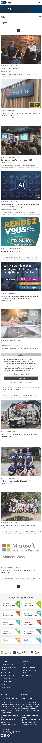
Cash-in (19, 118)
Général (10, 209)
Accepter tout (21, 378)
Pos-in (14, 118)
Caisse (3, 685)
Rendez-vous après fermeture (10, 251)
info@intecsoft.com (10, 724)
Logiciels (4, 661)
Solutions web (5, 688)
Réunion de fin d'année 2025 (10, 69)
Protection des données (9, 698)
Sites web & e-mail (28, 675)
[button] (21, 18)
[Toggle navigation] (39, 2)
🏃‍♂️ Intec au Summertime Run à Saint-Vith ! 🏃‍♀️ (15, 481)
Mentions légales (27, 698)
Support (4, 694)
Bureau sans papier (7, 672)
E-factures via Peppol (8, 675)
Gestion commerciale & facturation (8, 668)
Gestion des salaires (7, 679)
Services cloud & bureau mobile (29, 671)
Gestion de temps (6, 681)
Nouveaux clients (6, 343)
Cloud (3, 691)
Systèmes (25, 661)
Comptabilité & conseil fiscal (10, 664)
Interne (10, 71)
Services (24, 664)
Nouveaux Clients (13, 345)
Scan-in (15, 209)
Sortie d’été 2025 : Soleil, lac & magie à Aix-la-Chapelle (18, 525)
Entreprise (24, 694)
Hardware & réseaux (28, 667)
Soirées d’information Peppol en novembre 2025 (16, 160)
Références (25, 691)
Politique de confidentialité (21, 374)
